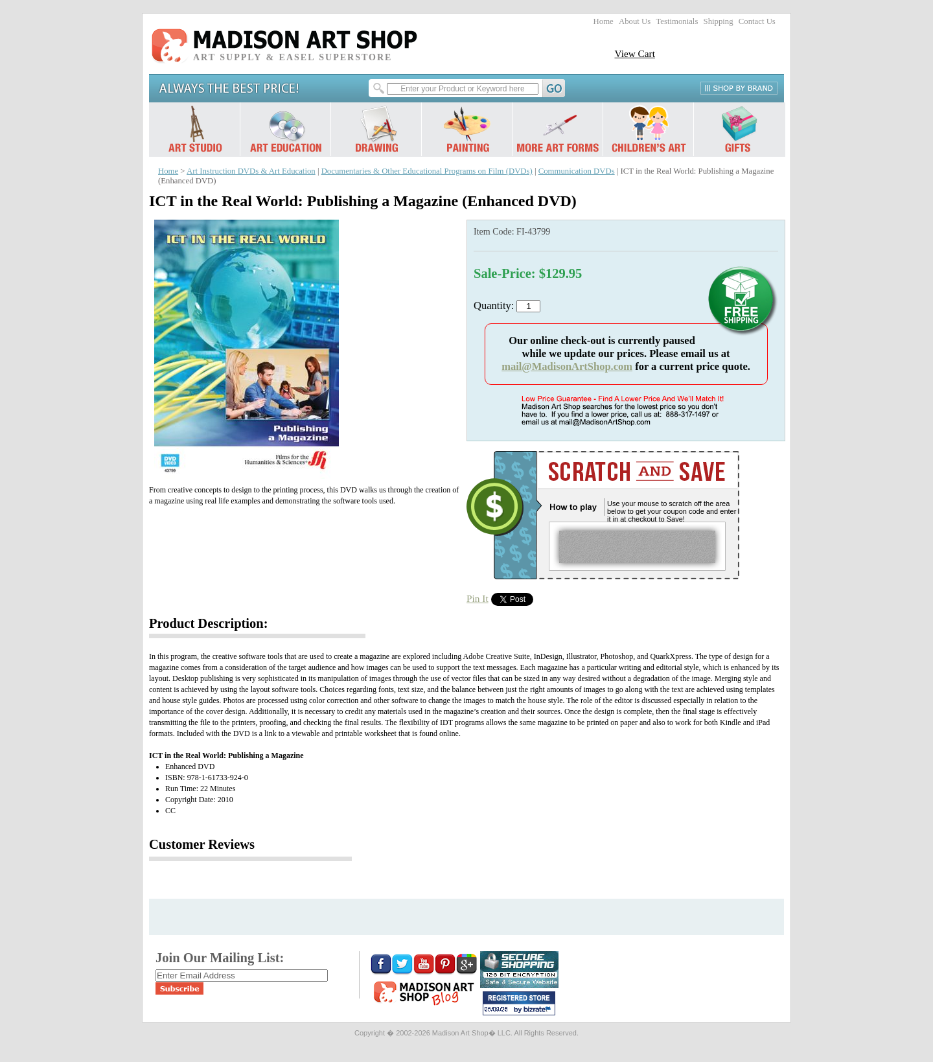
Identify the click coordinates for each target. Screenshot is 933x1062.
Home (603, 21)
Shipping (718, 21)
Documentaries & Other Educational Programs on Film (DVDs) (427, 171)
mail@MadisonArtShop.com (566, 366)
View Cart (634, 53)
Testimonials (677, 21)
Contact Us (757, 21)
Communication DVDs (576, 171)
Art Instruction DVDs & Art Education (251, 171)
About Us (635, 21)
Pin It (477, 598)
